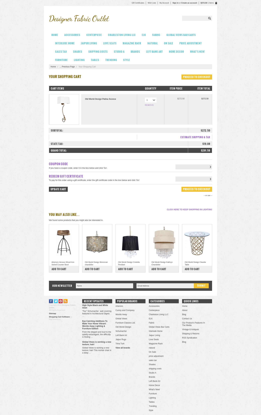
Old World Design (123, 327)
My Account (164, 3)
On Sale (168, 43)
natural (152, 43)
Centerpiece (94, 35)
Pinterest (61, 301)
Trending (111, 60)
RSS (65, 301)
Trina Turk (120, 343)
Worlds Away (121, 314)
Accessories (72, 35)
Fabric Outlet (79, 18)
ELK (144, 35)
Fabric (156, 35)
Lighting (79, 60)
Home (53, 67)
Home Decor (176, 52)
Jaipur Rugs (121, 339)
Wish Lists (152, 3)
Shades (77, 52)
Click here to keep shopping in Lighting (189, 209)
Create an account (189, 3)
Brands (135, 52)
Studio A (119, 52)
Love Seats (110, 43)
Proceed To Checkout (196, 77)
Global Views (121, 318)
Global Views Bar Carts (181, 35)
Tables (95, 60)
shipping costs (98, 52)
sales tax (61, 52)
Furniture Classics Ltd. (125, 323)
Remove (149, 105)
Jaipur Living (89, 43)
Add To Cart (59, 269)
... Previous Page (67, 67)
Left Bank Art (154, 52)
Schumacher (121, 331)
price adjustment (190, 43)
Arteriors (119, 306)
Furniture (61, 60)
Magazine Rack (132, 43)
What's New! (197, 52)
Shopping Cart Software (59, 317)
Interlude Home (65, 43)
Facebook (51, 301)
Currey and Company (125, 310)
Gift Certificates (138, 3)
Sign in (175, 3)
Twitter (56, 301)
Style (126, 60)
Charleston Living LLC (122, 35)
